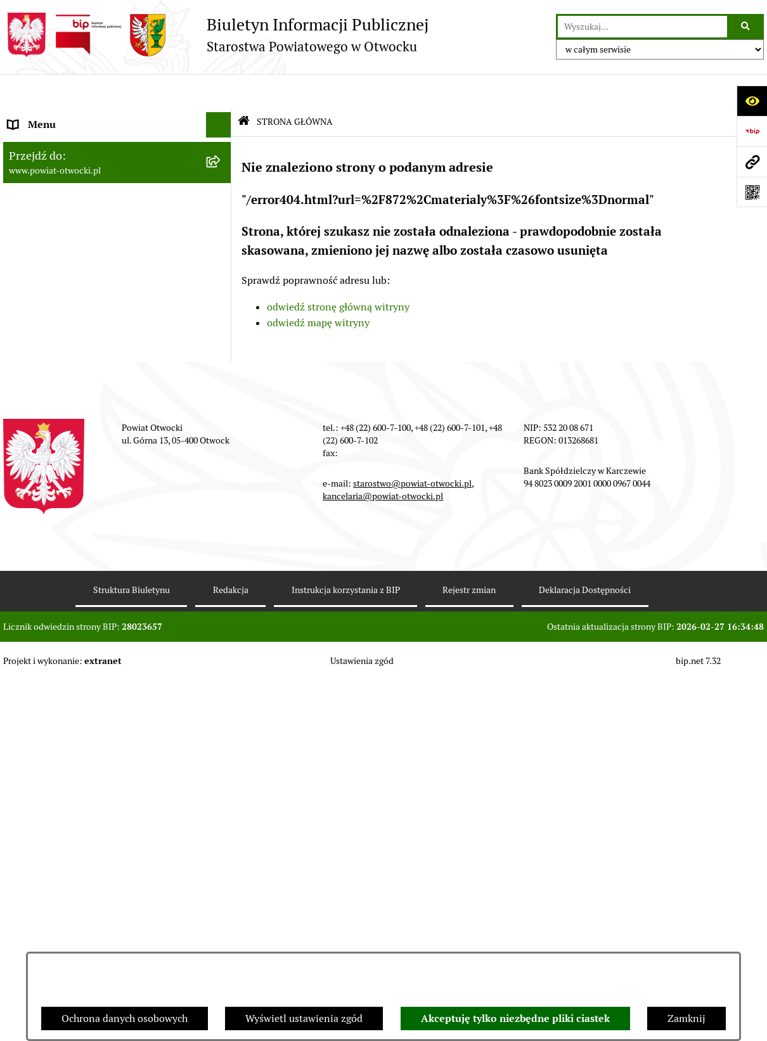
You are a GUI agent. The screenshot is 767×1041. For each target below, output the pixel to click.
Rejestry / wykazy (47, 420)
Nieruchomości (42, 471)
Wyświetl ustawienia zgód (304, 1018)
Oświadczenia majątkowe (65, 572)
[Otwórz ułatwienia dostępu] (752, 101)
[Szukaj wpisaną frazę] (746, 26)
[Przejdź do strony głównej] (216, 35)
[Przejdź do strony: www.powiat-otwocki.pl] (752, 161)
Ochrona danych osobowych (124, 1018)
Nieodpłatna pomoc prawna (71, 243)
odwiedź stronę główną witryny (338, 272)
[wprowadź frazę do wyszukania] (642, 26)
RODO (22, 268)
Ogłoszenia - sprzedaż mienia (74, 369)
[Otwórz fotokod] (752, 192)
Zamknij (686, 1018)
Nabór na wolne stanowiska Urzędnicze (97, 445)
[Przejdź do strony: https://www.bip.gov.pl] (752, 131)
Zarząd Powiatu (43, 141)
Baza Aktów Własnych (58, 663)
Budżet (24, 597)
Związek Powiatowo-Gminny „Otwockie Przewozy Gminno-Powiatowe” (99, 630)
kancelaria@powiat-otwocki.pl (383, 856)
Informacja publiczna (56, 293)
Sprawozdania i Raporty (62, 395)
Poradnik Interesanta (56, 192)
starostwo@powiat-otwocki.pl (412, 844)
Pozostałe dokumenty (57, 319)
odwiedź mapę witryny (318, 289)
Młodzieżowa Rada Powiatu (70, 167)
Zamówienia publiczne (60, 496)
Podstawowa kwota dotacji (68, 521)
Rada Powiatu (39, 116)
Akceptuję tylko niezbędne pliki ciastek (515, 1018)
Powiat (24, 217)
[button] (221, 167)
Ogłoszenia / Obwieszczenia (72, 344)
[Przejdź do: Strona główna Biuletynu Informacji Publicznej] (244, 88)
